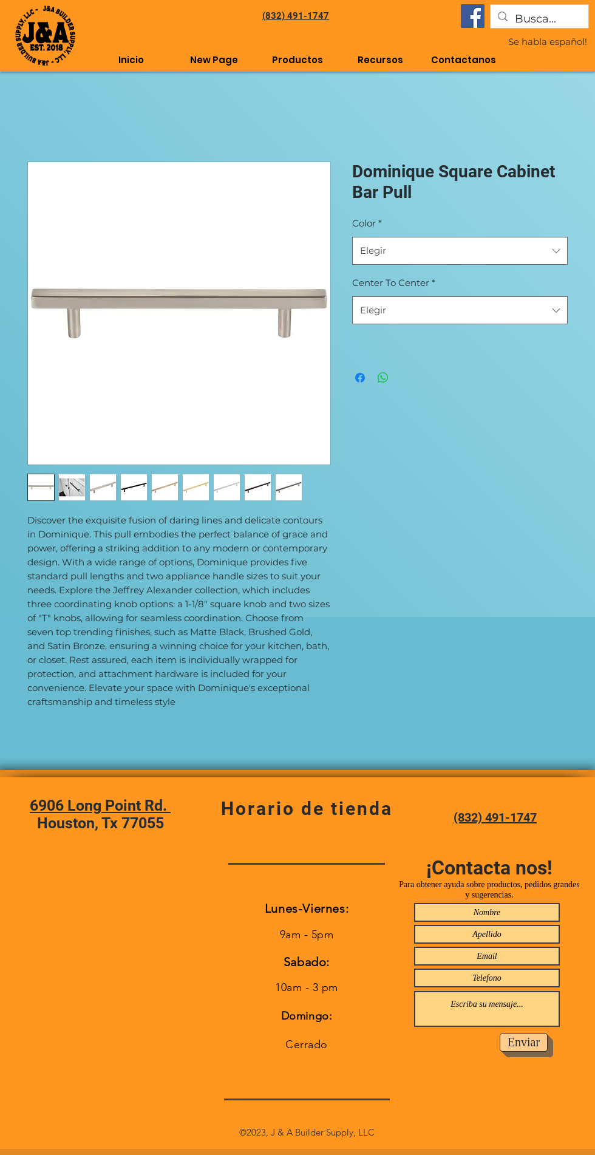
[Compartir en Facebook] (360, 377)
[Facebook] (472, 16)
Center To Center (393, 282)
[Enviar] (524, 1042)
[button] (380, 59)
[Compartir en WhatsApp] (383, 377)
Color (367, 223)
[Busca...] (539, 19)
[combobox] (460, 251)
